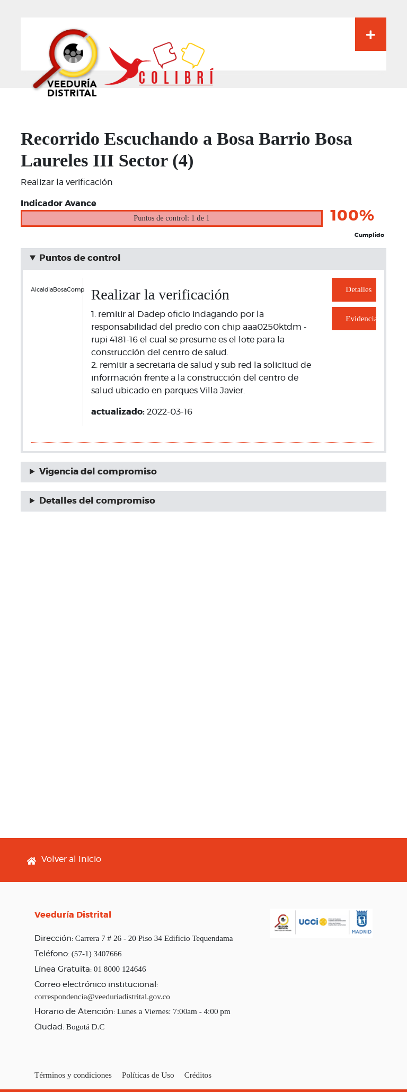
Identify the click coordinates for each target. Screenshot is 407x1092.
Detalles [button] (358, 289)
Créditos (197, 1074)
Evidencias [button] (361, 318)
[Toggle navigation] (370, 34)
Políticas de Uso (148, 1074)
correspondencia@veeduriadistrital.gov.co (102, 996)
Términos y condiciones (73, 1074)
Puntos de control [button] (80, 258)
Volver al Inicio (71, 859)
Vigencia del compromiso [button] (98, 472)
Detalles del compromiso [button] (97, 501)
